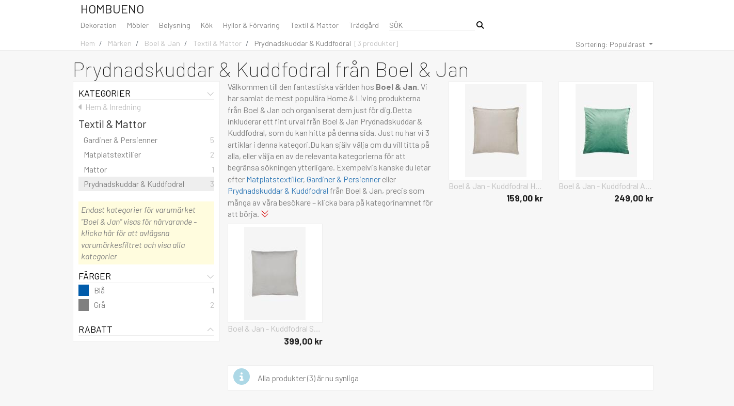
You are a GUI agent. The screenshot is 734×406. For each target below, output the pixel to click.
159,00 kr (524, 198)
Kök (207, 25)
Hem (88, 43)
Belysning (174, 25)
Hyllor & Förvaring (251, 25)
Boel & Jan (162, 43)
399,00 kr (303, 341)
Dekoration (99, 25)
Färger (146, 276)
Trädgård (364, 25)
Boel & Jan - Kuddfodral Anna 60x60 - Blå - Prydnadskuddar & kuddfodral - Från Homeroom (606, 186)
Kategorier (146, 93)
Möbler (138, 25)
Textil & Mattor (314, 25)
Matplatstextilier (274, 179)
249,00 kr (633, 198)
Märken (120, 43)
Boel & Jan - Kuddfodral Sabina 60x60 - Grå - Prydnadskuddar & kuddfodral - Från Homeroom (275, 328)
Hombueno (112, 8)
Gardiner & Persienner (343, 179)
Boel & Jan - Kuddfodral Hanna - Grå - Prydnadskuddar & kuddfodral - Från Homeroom (496, 186)
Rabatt (146, 329)
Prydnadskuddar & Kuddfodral (302, 43)
